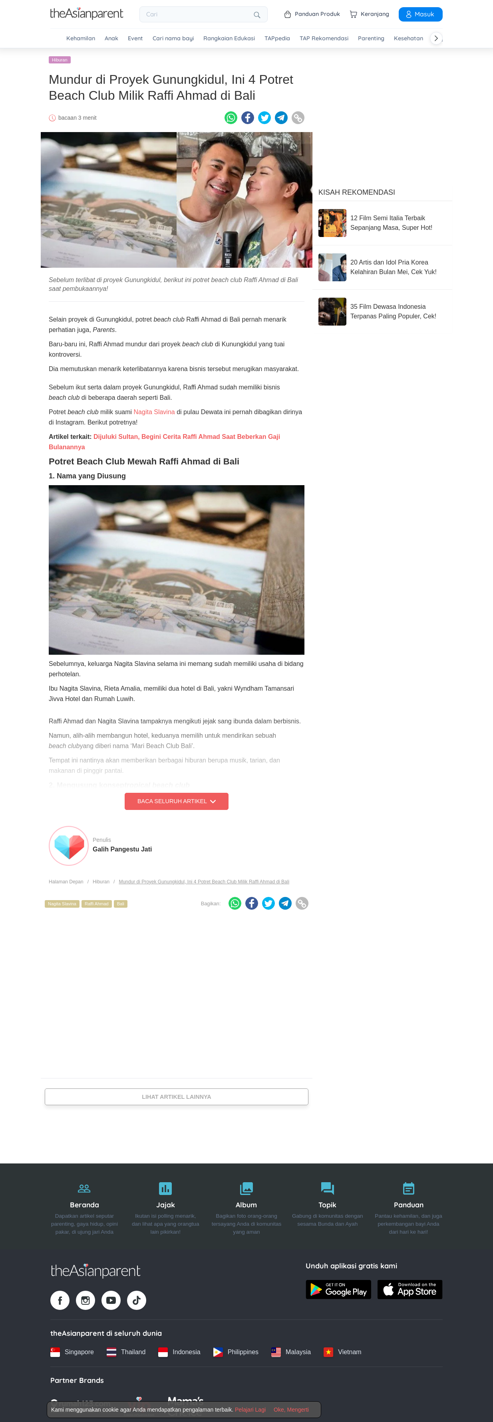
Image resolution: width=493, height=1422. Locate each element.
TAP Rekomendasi (324, 38)
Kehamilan (80, 38)
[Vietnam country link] (342, 1351)
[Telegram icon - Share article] (281, 117)
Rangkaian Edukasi (229, 38)
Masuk (419, 14)
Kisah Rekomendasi (356, 191)
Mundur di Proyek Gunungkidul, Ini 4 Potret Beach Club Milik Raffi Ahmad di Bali (204, 880)
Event (135, 38)
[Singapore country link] (72, 1351)
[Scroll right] (436, 38)
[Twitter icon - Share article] (264, 117)
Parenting (371, 38)
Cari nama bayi (173, 38)
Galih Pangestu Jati (122, 848)
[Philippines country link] (235, 1351)
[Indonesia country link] (179, 1351)
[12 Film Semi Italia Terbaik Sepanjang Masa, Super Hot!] (382, 222)
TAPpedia (277, 38)
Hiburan (60, 58)
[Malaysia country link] (291, 1351)
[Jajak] (165, 1205)
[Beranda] (84, 1205)
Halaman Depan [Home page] (66, 880)
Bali (120, 903)
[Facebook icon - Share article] (247, 117)
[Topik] (327, 1205)
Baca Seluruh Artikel (176, 800)
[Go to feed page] (86, 18)
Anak (111, 38)
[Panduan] (408, 1205)
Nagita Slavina (154, 411)
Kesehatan (408, 38)
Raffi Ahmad (97, 903)
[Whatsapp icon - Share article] (231, 117)
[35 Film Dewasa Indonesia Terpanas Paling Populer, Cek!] (382, 310)
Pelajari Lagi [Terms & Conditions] (250, 1409)
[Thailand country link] (126, 1351)
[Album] (246, 1205)
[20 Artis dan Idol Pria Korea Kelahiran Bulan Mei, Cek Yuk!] (382, 266)
